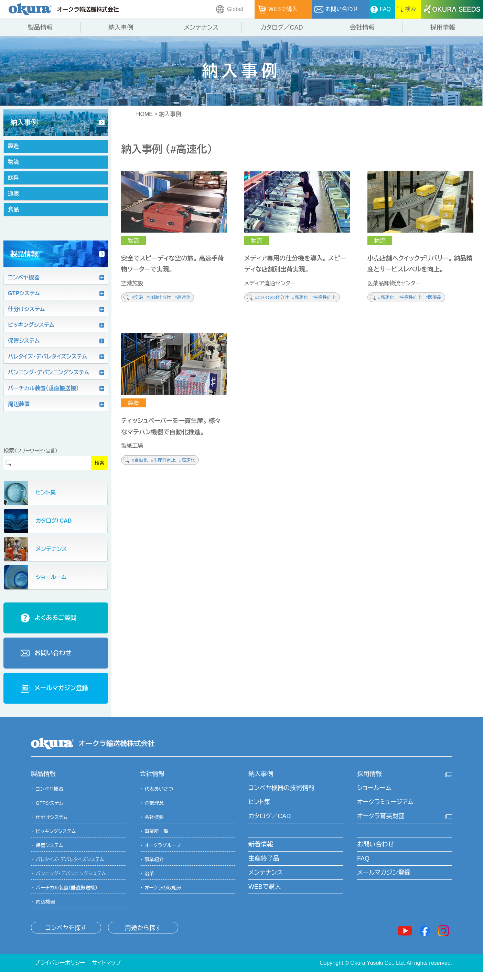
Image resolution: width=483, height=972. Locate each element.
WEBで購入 (264, 886)
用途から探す (143, 928)
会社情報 (152, 773)
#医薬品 (433, 297)
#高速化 (182, 297)
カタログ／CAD (269, 816)
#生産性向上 (323, 297)
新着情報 (260, 844)
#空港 (138, 297)
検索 (99, 463)
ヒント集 (259, 802)
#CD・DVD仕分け (272, 297)
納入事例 (260, 773)
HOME (144, 114)
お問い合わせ (375, 844)
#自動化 (140, 460)
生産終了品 (263, 858)
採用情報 (369, 773)
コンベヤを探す (65, 928)
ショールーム (374, 787)
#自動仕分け (159, 297)
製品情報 (43, 773)
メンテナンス (265, 872)
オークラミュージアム (385, 802)
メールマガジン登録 (383, 872)
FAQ (363, 858)
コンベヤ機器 (49, 789)
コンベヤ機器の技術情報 (281, 787)
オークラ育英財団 (381, 816)
